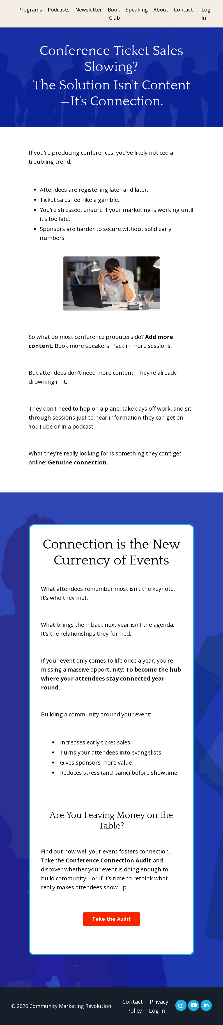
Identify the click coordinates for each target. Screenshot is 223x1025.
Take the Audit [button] (111, 918)
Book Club (114, 13)
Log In (157, 1010)
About (160, 9)
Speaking (137, 9)
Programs (30, 9)
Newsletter (88, 9)
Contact (183, 9)
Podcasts (59, 9)
